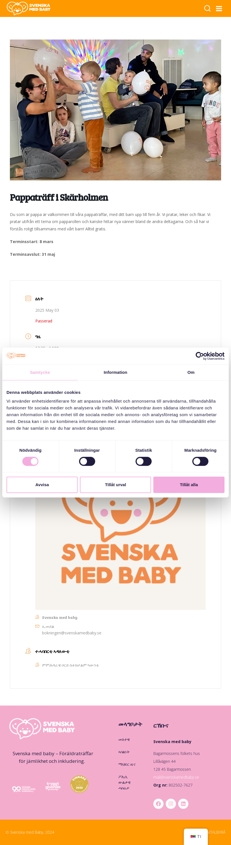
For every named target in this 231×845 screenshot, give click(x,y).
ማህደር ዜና (127, 764)
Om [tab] (191, 372)
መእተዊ (124, 739)
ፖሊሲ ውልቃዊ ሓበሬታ (124, 782)
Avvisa (42, 484)
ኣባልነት (124, 751)
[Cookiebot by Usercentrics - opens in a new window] (200, 356)
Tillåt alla (189, 484)
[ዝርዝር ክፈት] (219, 8)
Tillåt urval (115, 484)
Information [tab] (115, 372)
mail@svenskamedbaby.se (176, 777)
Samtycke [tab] (40, 372)
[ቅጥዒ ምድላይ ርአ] (207, 9)
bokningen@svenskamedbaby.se (71, 633)
